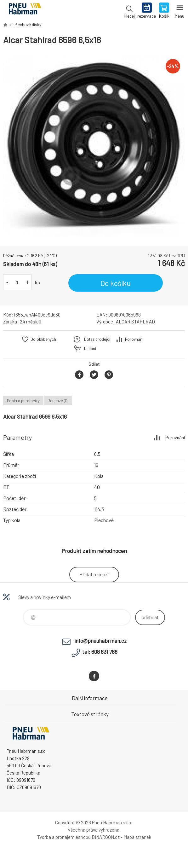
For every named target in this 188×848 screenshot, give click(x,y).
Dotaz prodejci (97, 339)
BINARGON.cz (106, 837)
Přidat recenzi (94, 574)
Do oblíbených (43, 339)
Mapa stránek (137, 837)
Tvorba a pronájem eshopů (64, 837)
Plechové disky (27, 24)
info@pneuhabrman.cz (100, 640)
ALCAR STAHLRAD (135, 321)
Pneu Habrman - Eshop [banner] (24, 11)
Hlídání (90, 348)
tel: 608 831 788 (99, 651)
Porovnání (134, 339)
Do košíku (115, 283)
